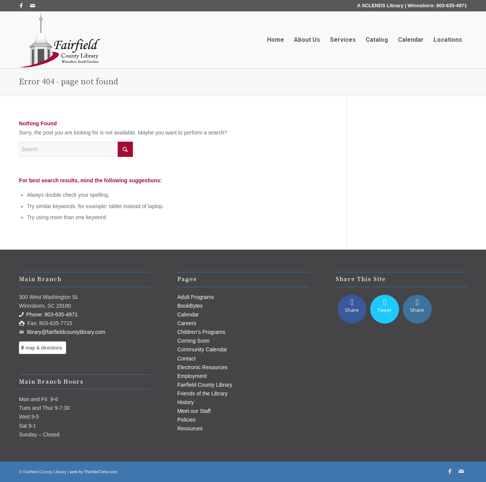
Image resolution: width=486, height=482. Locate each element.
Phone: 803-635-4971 (51, 314)
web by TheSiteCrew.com (93, 471)
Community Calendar (202, 349)
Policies (186, 420)
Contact (186, 359)
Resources (190, 428)
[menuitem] (275, 39)
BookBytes (190, 306)
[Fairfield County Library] (59, 39)
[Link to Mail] (32, 5)
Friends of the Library (202, 393)
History (185, 402)
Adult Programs (195, 297)
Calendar (188, 314)
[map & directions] (42, 347)
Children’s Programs (201, 332)
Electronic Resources (202, 367)
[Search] (76, 149)
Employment (192, 376)
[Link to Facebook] (21, 5)
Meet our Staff (194, 411)
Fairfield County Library (204, 385)
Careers (186, 323)
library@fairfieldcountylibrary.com (66, 332)
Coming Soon (193, 341)
